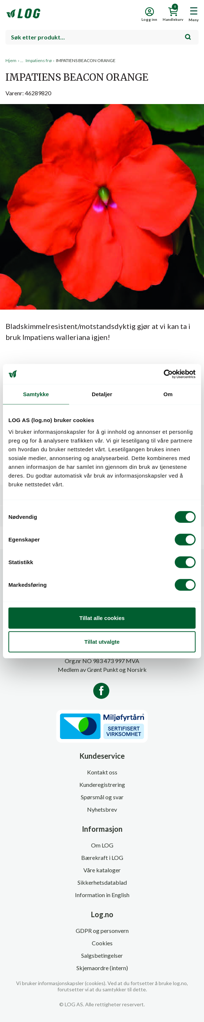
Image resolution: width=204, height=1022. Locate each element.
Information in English (102, 894)
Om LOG (102, 845)
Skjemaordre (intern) (102, 967)
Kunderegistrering (102, 784)
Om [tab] (168, 394)
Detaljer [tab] (102, 394)
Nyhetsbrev (102, 809)
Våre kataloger (102, 869)
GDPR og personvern (102, 930)
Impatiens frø (39, 60)
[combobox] (102, 37)
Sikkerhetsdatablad (102, 882)
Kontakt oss (102, 772)
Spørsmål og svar (102, 796)
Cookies (102, 942)
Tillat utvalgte (102, 642)
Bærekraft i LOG (102, 857)
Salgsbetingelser (102, 955)
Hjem (10, 60)
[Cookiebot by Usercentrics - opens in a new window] (164, 374)
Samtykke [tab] (36, 394)
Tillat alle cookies (102, 618)
